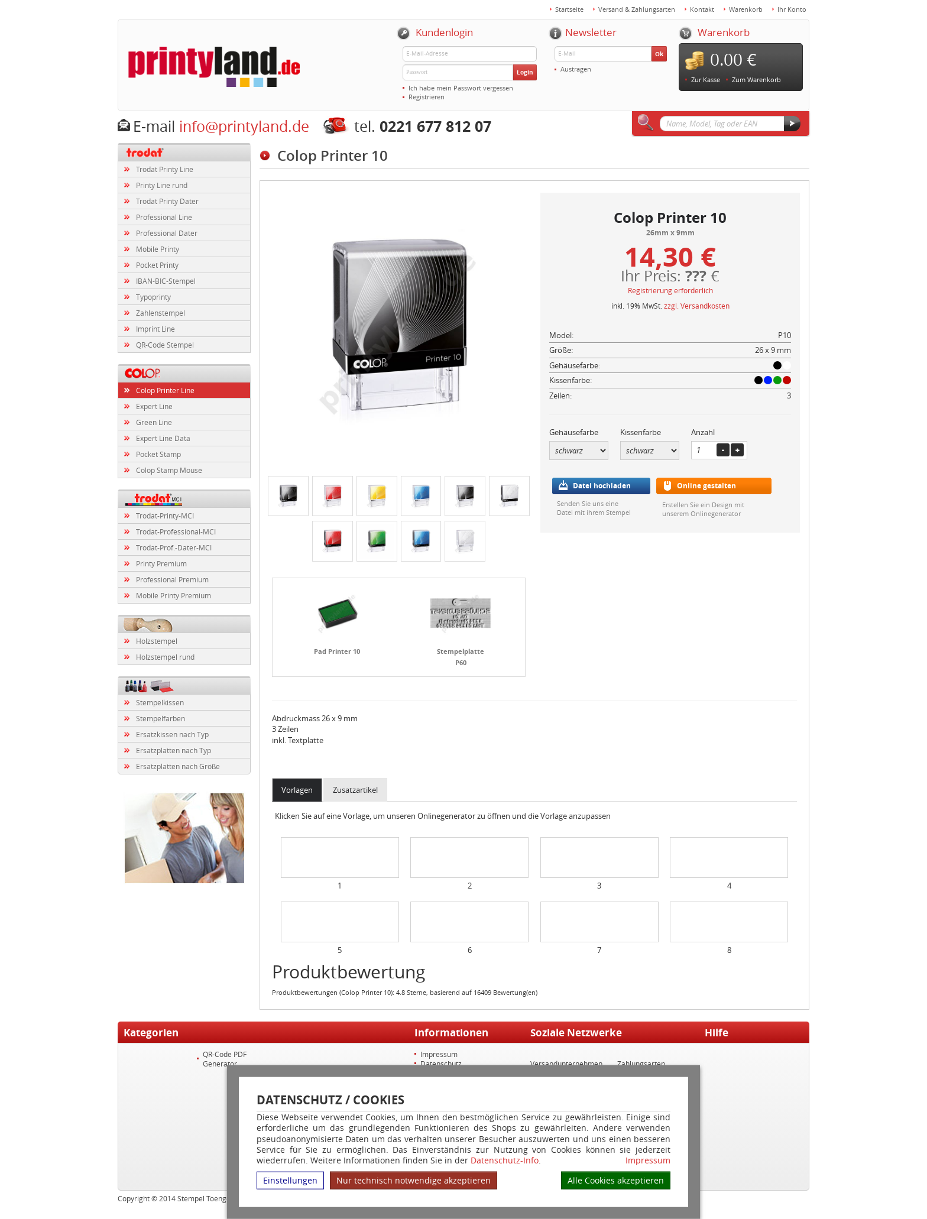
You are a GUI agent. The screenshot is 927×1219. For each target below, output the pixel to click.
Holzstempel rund (165, 657)
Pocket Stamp (158, 454)
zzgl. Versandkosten (697, 305)
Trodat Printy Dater (167, 201)
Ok (659, 54)
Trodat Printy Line (164, 169)
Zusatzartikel (355, 789)
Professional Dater (166, 233)
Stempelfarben (160, 718)
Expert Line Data (163, 438)
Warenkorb (746, 9)
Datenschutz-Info (505, 1160)
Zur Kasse (705, 79)
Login (525, 72)
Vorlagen (297, 789)
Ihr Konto (791, 9)
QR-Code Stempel (165, 344)
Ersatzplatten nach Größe (178, 766)
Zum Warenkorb (756, 79)
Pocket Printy (157, 265)
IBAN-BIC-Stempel (166, 281)
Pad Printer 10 (337, 651)
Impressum (647, 1160)
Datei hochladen (602, 486)
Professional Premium (172, 579)
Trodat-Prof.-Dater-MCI (174, 547)
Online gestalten (706, 486)
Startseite (569, 9)
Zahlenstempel (160, 312)
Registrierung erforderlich (670, 290)
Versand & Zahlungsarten (636, 9)
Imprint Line (155, 328)
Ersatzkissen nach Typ (172, 734)
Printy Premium (161, 563)
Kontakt (702, 9)
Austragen (575, 68)
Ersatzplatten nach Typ (173, 750)
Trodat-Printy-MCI (165, 515)
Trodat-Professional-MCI (176, 531)
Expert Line (154, 406)
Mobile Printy (157, 249)
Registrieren (427, 96)
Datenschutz (441, 1063)
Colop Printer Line (165, 390)
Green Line (154, 422)
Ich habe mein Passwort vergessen (461, 87)
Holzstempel (156, 641)
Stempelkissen (160, 702)
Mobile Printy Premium (173, 595)
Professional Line (164, 217)
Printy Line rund (161, 185)
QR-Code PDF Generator (225, 1058)
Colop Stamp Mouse (169, 470)
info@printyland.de (244, 126)
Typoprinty (153, 296)
